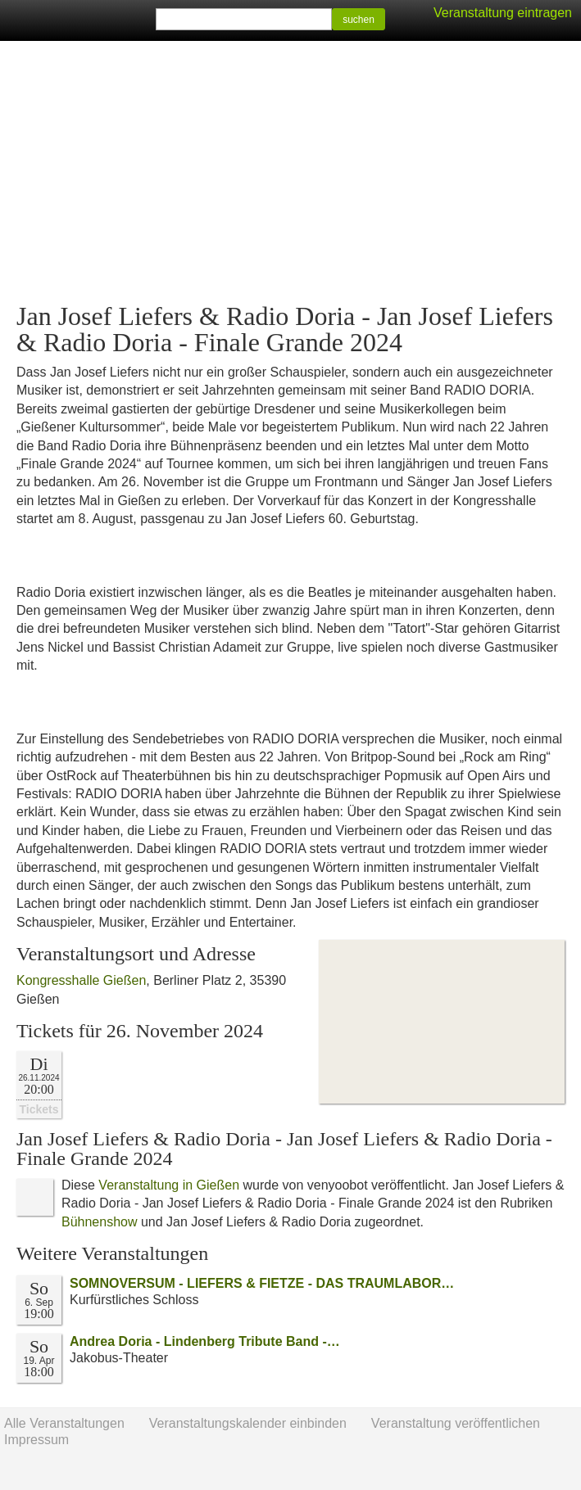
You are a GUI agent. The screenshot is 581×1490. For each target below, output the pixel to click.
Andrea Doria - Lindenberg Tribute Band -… (205, 1341)
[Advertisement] (290, 172)
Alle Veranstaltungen (64, 1423)
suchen (358, 19)
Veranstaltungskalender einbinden (248, 1423)
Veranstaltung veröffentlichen (455, 1423)
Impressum (36, 1440)
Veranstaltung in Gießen (168, 1185)
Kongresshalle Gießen (81, 980)
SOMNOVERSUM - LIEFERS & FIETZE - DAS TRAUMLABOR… (262, 1283)
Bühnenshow (99, 1222)
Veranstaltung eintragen (502, 13)
